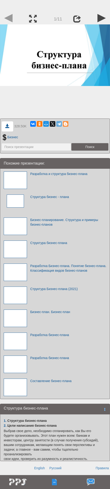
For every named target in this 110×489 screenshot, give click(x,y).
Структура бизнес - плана (49, 197)
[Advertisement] (55, 6)
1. (5, 421)
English (39, 468)
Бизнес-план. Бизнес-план (50, 312)
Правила (102, 468)
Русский (55, 468)
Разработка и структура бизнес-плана (58, 174)
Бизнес (10, 137)
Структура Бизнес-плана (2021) (54, 289)
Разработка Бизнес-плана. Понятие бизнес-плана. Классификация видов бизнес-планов (68, 268)
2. (5, 425)
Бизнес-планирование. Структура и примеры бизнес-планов (64, 222)
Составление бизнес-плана (51, 381)
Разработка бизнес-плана (49, 335)
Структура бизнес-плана (48, 243)
